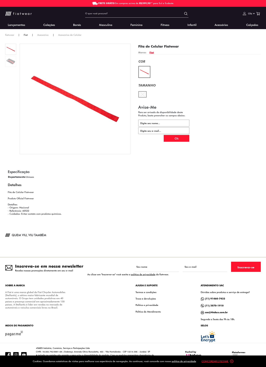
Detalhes (15, 184)
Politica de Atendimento (148, 311)
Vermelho (144, 68)
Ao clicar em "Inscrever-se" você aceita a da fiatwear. (128, 274)
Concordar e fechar (217, 361)
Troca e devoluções (146, 298)
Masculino (105, 25)
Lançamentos (16, 25)
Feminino (136, 25)
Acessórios (221, 25)
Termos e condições (146, 292)
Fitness (165, 25)
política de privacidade (143, 274)
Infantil (191, 25)
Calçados (252, 25)
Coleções (49, 25)
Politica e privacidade (147, 305)
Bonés (77, 25)
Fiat (151, 52)
